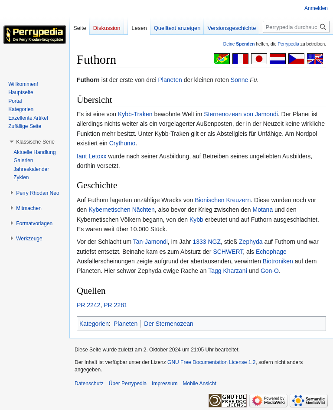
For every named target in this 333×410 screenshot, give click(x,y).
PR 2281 (115, 305)
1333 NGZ (207, 241)
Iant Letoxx (92, 156)
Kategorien (94, 323)
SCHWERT (228, 251)
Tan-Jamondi (150, 241)
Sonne (239, 79)
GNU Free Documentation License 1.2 (211, 362)
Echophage (271, 251)
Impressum (164, 383)
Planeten (170, 79)
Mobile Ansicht (199, 383)
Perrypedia (288, 44)
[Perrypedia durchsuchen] (296, 27)
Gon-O (270, 270)
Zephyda (250, 241)
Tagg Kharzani (227, 270)
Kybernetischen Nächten (121, 209)
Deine (239, 44)
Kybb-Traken (135, 114)
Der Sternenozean (168, 323)
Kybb (196, 219)
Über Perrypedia (128, 383)
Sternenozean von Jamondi (241, 114)
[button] (35, 142)
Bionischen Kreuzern (223, 200)
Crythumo (122, 143)
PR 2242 (88, 305)
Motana (262, 209)
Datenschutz (89, 383)
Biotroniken (278, 261)
